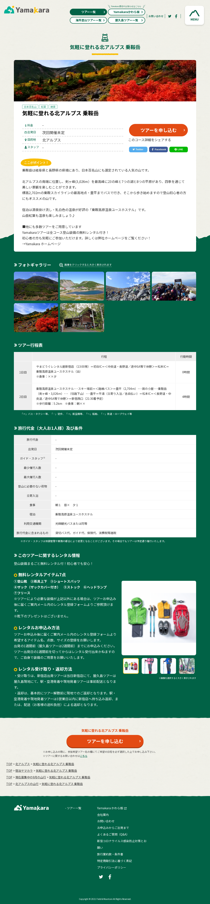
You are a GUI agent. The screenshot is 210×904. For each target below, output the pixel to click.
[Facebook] (176, 16)
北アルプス (22, 764)
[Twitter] (170, 16)
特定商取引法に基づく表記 (114, 861)
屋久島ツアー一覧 (129, 20)
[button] (194, 15)
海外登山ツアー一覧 (90, 20)
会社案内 (103, 815)
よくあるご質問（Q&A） (113, 834)
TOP (9, 764)
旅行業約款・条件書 (110, 854)
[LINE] (178, 149)
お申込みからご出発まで (113, 828)
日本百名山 (30, 106)
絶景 (53, 106)
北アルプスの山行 (27, 784)
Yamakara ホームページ (43, 243)
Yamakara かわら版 (110, 808)
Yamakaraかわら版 (126, 11)
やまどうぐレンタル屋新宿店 (55, 366)
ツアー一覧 (93, 12)
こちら (83, 756)
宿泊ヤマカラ (24, 770)
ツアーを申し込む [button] (158, 130)
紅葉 (43, 106)
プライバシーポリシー (111, 867)
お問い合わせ (155, 16)
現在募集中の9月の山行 (30, 777)
